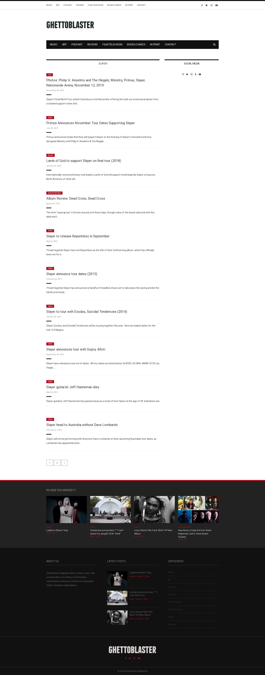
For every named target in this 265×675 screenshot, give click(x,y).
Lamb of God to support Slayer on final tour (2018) (83, 161)
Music (49, 5)
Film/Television (95, 5)
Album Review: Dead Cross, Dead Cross (75, 198)
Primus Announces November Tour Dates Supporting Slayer (90, 123)
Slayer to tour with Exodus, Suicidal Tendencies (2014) (86, 312)
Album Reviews (54, 193)
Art (58, 5)
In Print (129, 5)
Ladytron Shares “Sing (57, 530)
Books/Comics (114, 5)
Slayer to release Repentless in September (78, 236)
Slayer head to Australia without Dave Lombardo (82, 425)
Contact (141, 5)
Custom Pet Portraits (174, 99)
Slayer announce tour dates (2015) (71, 274)
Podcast (68, 5)
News (50, 117)
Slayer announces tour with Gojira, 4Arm (75, 349)
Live (49, 75)
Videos (49, 527)
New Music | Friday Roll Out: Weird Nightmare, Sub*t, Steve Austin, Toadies (194, 533)
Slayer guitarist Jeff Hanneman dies (72, 387)
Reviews (80, 5)
